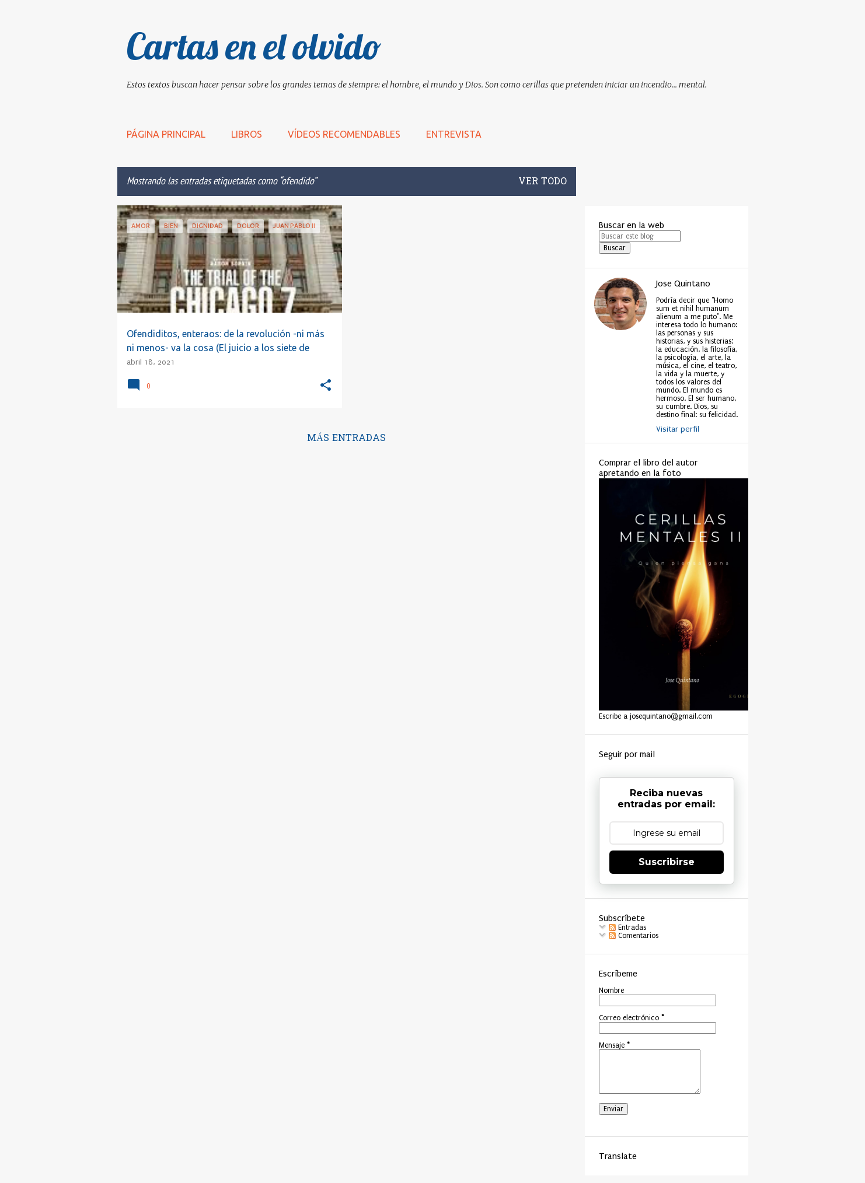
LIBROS (246, 134)
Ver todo (542, 182)
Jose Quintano (683, 283)
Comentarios (633, 936)
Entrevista (454, 134)
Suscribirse (667, 861)
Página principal (166, 134)
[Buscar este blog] (640, 236)
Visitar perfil (677, 429)
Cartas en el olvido (254, 46)
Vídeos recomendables (344, 134)
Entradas (627, 927)
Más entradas (346, 439)
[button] (326, 386)
